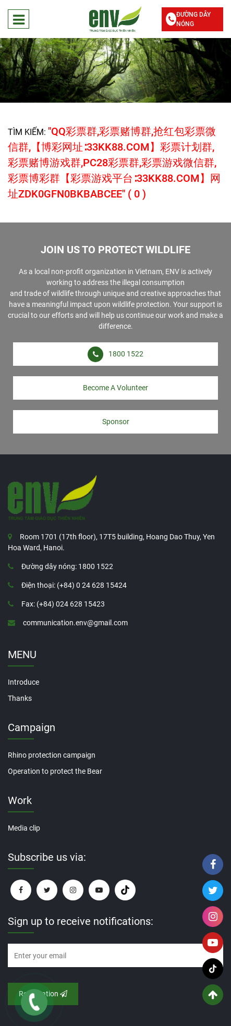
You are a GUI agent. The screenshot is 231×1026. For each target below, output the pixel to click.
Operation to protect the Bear (55, 771)
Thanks (20, 698)
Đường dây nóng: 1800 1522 (67, 566)
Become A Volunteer (115, 388)
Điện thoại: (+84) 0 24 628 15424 (74, 585)
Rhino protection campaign (51, 755)
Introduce (23, 682)
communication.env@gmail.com (75, 623)
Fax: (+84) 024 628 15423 (63, 604)
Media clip (24, 828)
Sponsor (115, 421)
